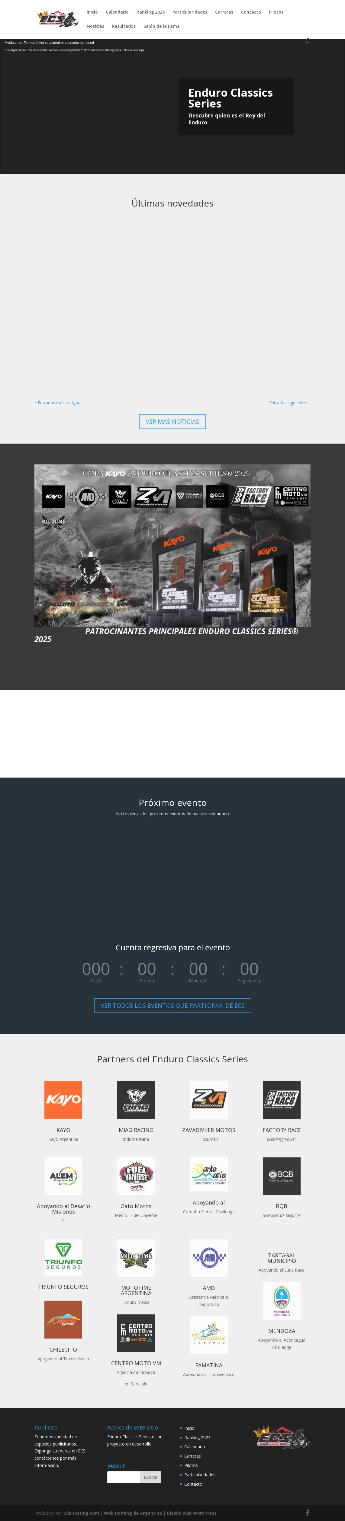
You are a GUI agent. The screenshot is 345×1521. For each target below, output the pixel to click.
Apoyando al (209, 1202)
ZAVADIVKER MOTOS (208, 1130)
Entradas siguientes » (290, 403)
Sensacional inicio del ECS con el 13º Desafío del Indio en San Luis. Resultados (170, 289)
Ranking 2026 (151, 12)
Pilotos (276, 12)
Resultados (124, 26)
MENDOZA (281, 1330)
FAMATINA (208, 1365)
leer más (48, 380)
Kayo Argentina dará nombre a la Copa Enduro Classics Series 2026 (268, 287)
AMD (209, 1288)
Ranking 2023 (197, 1437)
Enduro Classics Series (230, 98)
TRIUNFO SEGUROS (63, 1286)
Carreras (224, 12)
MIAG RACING (136, 1130)
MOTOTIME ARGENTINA (136, 1290)
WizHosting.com (81, 1513)
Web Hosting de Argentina (133, 1513)
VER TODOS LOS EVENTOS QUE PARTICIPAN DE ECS (173, 1005)
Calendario (117, 12)
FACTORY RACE (282, 1130)
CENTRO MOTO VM (136, 1363)
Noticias (95, 26)
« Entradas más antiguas (58, 403)
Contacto (251, 12)
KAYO (63, 1130)
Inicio (92, 12)
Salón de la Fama (161, 26)
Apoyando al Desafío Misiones (63, 1208)
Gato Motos (136, 1206)
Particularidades (189, 12)
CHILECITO (63, 1349)
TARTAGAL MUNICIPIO (281, 1258)
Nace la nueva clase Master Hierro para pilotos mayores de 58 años (69, 289)
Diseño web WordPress (192, 1513)
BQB (281, 1206)
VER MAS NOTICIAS (172, 421)
